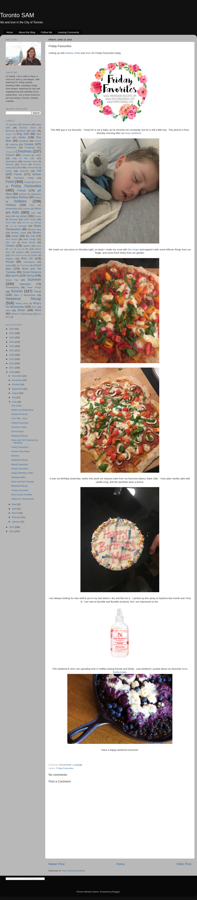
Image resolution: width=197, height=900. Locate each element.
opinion (27, 246)
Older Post (184, 864)
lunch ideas (11, 222)
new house (11, 239)
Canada (28, 144)
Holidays (11, 204)
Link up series (19, 216)
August (15, 393)
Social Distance (31, 272)
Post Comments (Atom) (73, 870)
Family (18, 174)
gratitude (23, 194)
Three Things (34, 287)
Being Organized (19, 464)
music (15, 235)
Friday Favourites (64, 768)
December (17, 376)
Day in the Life (23, 158)
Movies (37, 232)
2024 (12, 337)
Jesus (37, 208)
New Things (29, 239)
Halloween (36, 194)
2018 (12, 363)
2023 (12, 342)
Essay (9, 171)
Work (38, 310)
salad (8, 265)
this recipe (133, 249)
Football (27, 182)
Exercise (24, 171)
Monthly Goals (18, 232)
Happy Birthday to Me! (22, 473)
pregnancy (36, 252)
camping (13, 144)
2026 (12, 329)
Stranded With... (19, 477)
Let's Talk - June (19, 418)
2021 (12, 350)
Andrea (69, 53)
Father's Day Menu (20, 451)
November (17, 380)
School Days (17, 431)
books (22, 137)
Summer (34, 279)
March (15, 513)
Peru (11, 249)
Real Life (27, 258)
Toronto (17, 291)
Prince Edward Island (19, 255)
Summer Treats (18, 427)
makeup (37, 222)
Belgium (9, 134)
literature (13, 219)
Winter (21, 310)
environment (32, 167)
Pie (26, 249)
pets (19, 249)
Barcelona (10, 131)
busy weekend (133, 133)
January (16, 521)
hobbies (20, 201)
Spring (30, 275)
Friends (21, 190)
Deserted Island (30, 161)
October (16, 384)
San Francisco (23, 265)
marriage (22, 226)
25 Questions (12, 124)
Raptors (9, 258)
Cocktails (26, 155)
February (16, 517)
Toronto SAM (17, 15)
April (14, 508)
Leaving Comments (68, 32)
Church (10, 155)
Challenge (30, 147)
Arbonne (26, 124)
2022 (12, 346)
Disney (24, 164)
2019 (12, 359)
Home (9, 32)
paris (39, 246)
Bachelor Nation (28, 128)
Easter (18, 167)
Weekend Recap (23, 299)
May (14, 504)
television (25, 284)
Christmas (24, 151)
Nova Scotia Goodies (21, 494)
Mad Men (26, 223)
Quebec (34, 255)
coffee (38, 155)
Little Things (30, 219)
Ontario (10, 245)
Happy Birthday (19, 197)
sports (15, 275)
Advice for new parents (22, 499)
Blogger (116, 891)
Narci (88, 53)
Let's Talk (36, 213)
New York (11, 242)
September (17, 389)
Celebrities (11, 147)
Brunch (38, 141)
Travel (37, 291)
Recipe (10, 261)
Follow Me (46, 32)
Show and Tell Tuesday (22, 481)
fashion (37, 174)
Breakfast (23, 141)
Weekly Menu (22, 303)
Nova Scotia (28, 242)
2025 (12, 333)
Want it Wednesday (24, 295)
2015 (12, 527)
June (14, 402)
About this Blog (27, 32)
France (38, 182)
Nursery (15, 455)
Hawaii (38, 197)
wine (8, 310)
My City (30, 235)
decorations (11, 161)
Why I (34, 307)
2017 (12, 367)
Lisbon (38, 216)
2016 (12, 372)
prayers (19, 252)
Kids (15, 212)
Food (10, 182)
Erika (77, 53)
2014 (12, 531)
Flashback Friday (24, 178)
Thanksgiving (12, 287)
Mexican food (34, 229)
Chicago (9, 152)
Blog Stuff (23, 133)
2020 (12, 355)
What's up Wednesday (22, 410)
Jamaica (26, 209)
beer (34, 131)
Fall (39, 170)
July (14, 397)
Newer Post (56, 864)
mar (11, 226)
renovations (29, 262)
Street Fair (12, 280)
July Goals (16, 405)
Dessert (9, 164)
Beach (22, 131)
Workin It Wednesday (22, 314)
